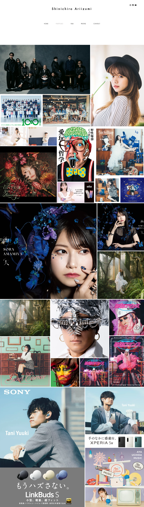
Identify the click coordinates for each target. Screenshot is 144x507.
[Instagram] (130, 5)
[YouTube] (136, 5)
